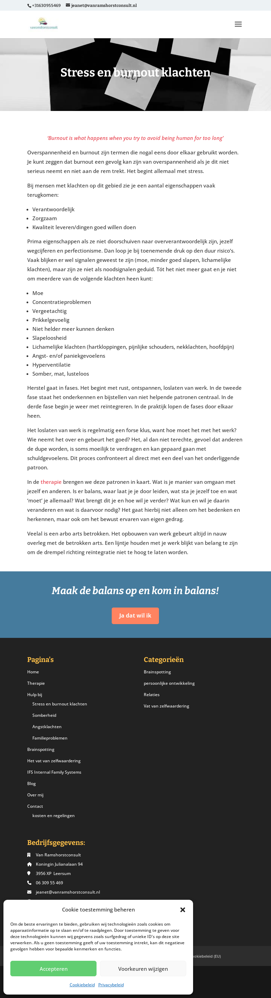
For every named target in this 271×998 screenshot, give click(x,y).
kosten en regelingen (53, 815)
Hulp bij (34, 694)
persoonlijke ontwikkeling (169, 683)
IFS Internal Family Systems (54, 772)
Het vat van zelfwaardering (54, 761)
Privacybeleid (111, 985)
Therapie (36, 683)
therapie (51, 481)
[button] (182, 909)
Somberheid (44, 715)
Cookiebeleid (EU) (205, 956)
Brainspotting (40, 749)
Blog (31, 783)
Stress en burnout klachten (59, 704)
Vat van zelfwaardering (166, 706)
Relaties (152, 694)
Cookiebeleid (82, 985)
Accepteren (54, 968)
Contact (35, 806)
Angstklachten (47, 727)
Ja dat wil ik (135, 615)
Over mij (35, 795)
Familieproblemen (50, 738)
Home (33, 672)
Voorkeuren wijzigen (143, 968)
